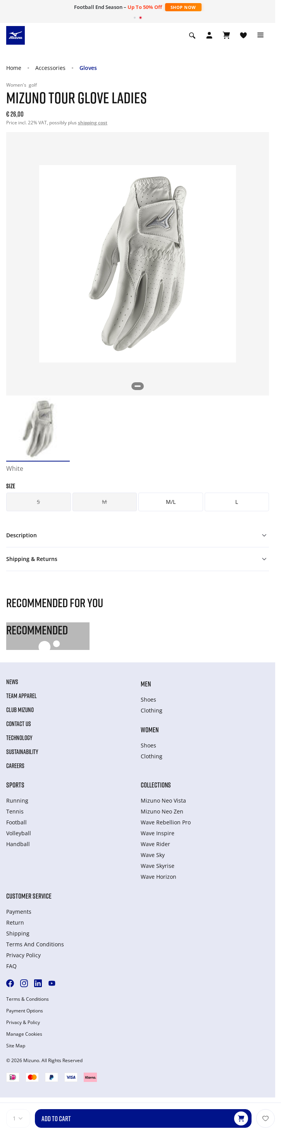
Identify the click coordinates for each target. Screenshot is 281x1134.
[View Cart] (226, 35)
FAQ (11, 966)
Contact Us (18, 724)
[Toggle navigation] (260, 35)
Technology (19, 738)
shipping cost (92, 122)
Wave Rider (155, 844)
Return (15, 922)
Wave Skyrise (157, 865)
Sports (15, 784)
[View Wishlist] (243, 35)
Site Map (15, 1046)
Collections (156, 784)
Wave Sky (153, 855)
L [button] (236, 501)
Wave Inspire (157, 833)
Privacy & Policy (23, 1022)
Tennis (15, 811)
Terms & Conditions (27, 999)
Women (150, 729)
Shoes (148, 699)
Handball (18, 844)
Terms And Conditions (35, 944)
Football (16, 822)
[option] (38, 429)
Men (146, 683)
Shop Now (183, 7)
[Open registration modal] (209, 35)
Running (17, 800)
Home (13, 67)
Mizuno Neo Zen (162, 811)
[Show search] (192, 35)
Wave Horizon (158, 876)
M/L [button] (171, 501)
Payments (18, 911)
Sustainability (22, 752)
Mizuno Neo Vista (163, 800)
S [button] (38, 501)
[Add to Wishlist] (265, 1118)
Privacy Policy (23, 955)
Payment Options (24, 1011)
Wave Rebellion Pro (166, 822)
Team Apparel (21, 696)
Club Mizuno (20, 710)
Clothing (151, 710)
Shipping (17, 933)
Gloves (88, 67)
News (12, 682)
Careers (15, 766)
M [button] (104, 501)
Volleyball (18, 833)
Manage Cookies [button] (24, 1034)
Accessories (50, 67)
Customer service (29, 896)
